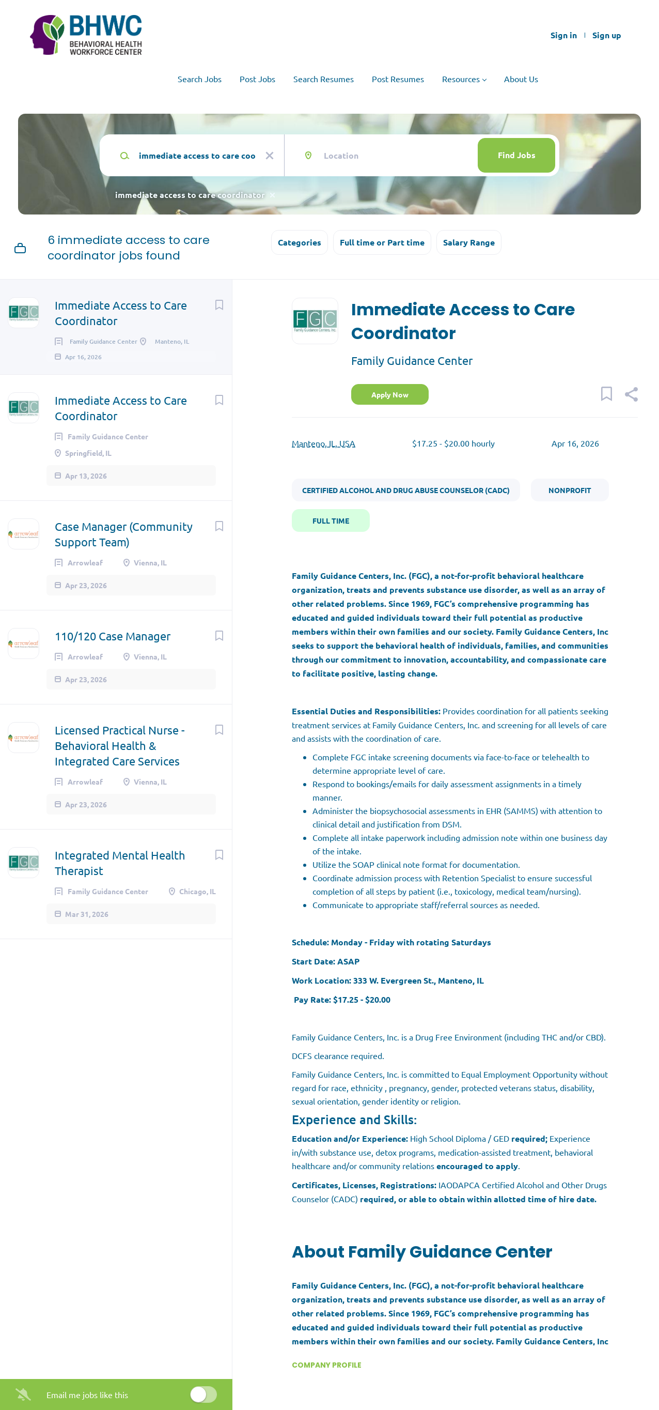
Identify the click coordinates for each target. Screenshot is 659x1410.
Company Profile (327, 1365)
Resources (461, 78)
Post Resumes (398, 78)
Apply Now (390, 394)
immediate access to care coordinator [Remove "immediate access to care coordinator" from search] (190, 194)
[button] (631, 395)
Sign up (606, 35)
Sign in (564, 35)
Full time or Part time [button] (382, 242)
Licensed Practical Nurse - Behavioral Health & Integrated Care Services (120, 760)
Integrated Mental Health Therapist (120, 877)
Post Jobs (257, 78)
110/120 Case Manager (112, 650)
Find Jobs (517, 154)
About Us (521, 78)
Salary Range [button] (469, 242)
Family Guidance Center (412, 360)
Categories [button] (299, 242)
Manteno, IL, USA (323, 443)
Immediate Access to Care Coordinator (121, 312)
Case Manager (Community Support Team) (124, 548)
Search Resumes (323, 78)
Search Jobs (200, 78)
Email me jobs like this (87, 1394)
